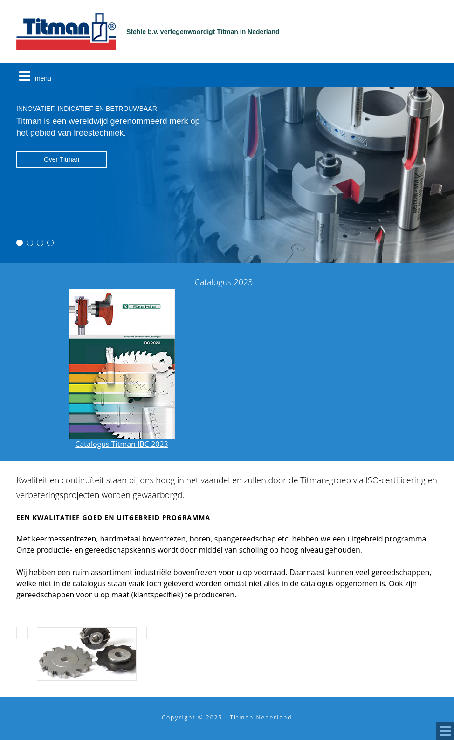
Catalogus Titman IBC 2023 (122, 438)
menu (33, 75)
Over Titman (61, 159)
